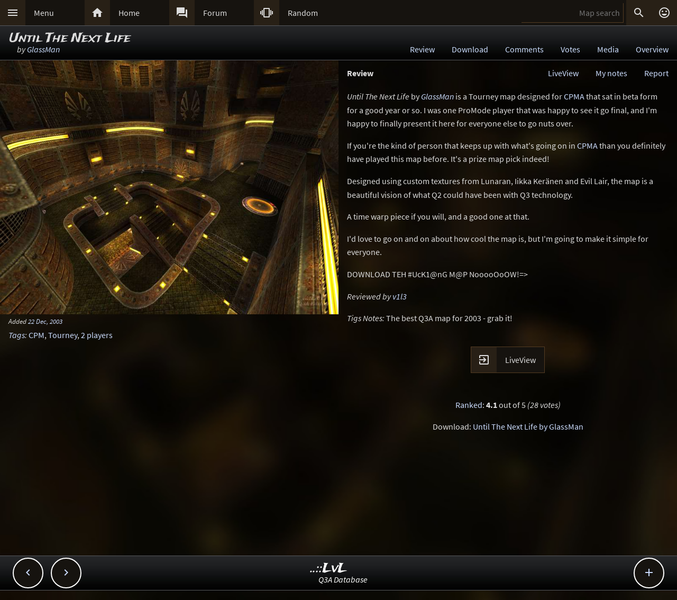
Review (422, 49)
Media (608, 49)
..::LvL (328, 568)
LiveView (563, 73)
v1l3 (399, 296)
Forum (215, 12)
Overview (652, 49)
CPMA (574, 96)
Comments (524, 49)
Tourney (62, 335)
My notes (611, 73)
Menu (44, 12)
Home (129, 12)
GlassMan (43, 49)
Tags (16, 335)
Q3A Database (343, 579)
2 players (97, 335)
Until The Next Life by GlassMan (528, 426)
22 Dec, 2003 (45, 321)
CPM (36, 335)
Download (470, 49)
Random (303, 12)
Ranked (468, 404)
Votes (570, 49)
